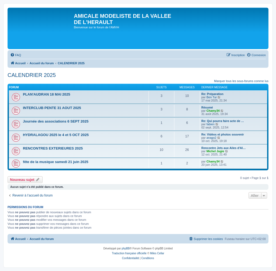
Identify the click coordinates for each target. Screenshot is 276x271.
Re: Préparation (212, 94)
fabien (210, 124)
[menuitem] (15, 55)
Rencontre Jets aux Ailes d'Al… (223, 148)
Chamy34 (213, 110)
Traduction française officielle (129, 253)
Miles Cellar (157, 253)
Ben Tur (211, 97)
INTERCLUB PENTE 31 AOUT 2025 (52, 108)
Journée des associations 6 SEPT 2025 (55, 121)
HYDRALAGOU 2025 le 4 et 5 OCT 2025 (56, 135)
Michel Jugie (215, 151)
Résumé (207, 107)
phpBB (126, 248)
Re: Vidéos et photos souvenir (222, 134)
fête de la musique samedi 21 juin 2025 (55, 162)
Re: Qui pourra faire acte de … (222, 121)
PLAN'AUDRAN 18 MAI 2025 (46, 94)
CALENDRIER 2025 (32, 75)
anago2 (211, 137)
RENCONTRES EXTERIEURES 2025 (53, 148)
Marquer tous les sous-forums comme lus (241, 81)
